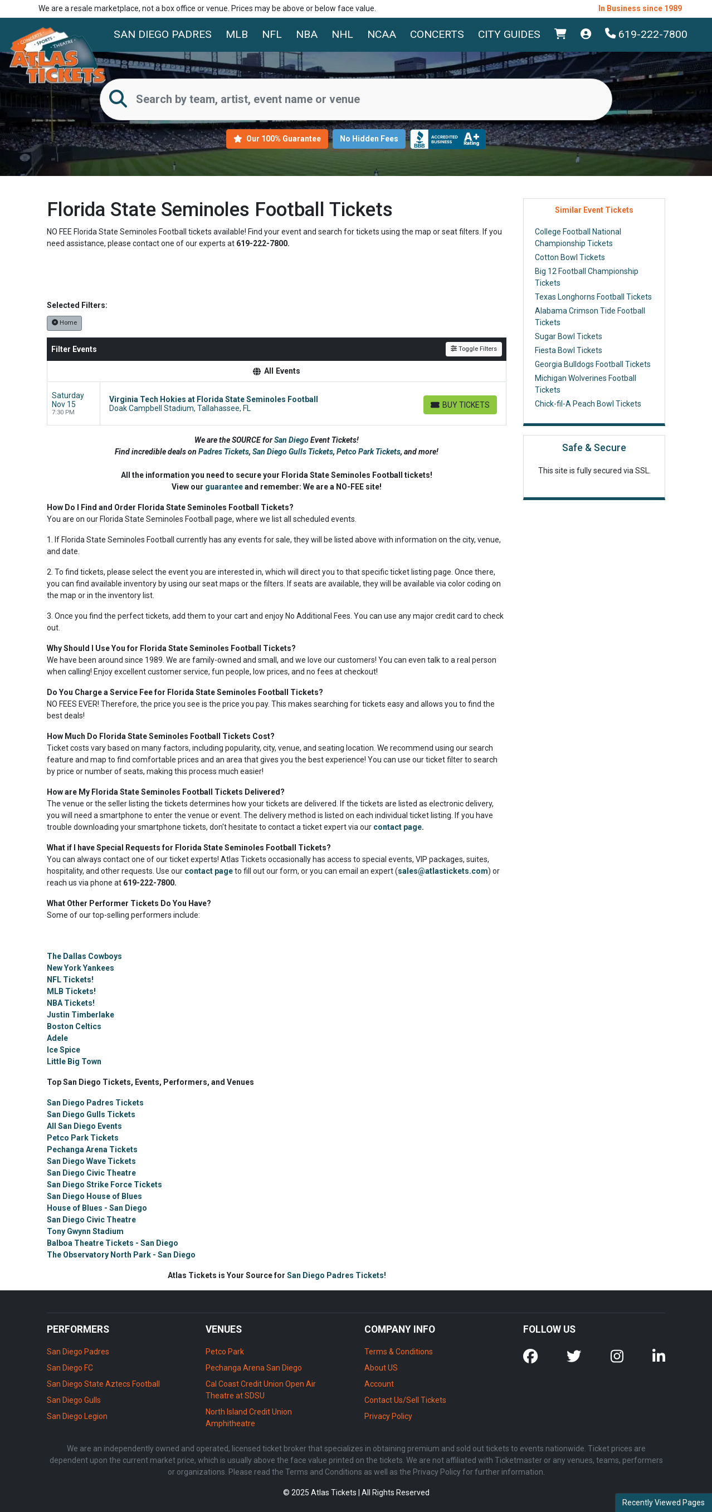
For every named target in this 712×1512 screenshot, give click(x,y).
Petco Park (225, 1351)
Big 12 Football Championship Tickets (586, 277)
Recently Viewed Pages (663, 1502)
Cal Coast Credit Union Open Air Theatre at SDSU (261, 1389)
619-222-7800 (646, 34)
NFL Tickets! (70, 979)
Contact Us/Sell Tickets (405, 1400)
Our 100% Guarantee (277, 138)
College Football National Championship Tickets (578, 237)
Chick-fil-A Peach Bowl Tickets (588, 403)
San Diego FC (70, 1367)
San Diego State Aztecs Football (103, 1383)
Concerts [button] (437, 34)
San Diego (292, 440)
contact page (397, 827)
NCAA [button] (381, 34)
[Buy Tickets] (460, 404)
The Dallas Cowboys (84, 956)
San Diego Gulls (74, 1400)
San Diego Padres (163, 34)
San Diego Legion (77, 1416)
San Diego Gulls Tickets (292, 451)
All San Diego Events (84, 1126)
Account (379, 1383)
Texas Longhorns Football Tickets (593, 296)
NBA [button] (307, 34)
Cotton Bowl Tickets (570, 257)
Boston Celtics (74, 1026)
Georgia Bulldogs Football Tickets (593, 364)
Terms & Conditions (398, 1351)
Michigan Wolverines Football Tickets (585, 384)
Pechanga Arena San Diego (254, 1367)
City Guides (509, 34)
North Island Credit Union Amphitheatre (249, 1417)
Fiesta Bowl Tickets (568, 350)
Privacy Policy (388, 1416)
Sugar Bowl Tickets (568, 336)
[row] (276, 403)
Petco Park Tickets (369, 451)
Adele (57, 1038)
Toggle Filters (474, 349)
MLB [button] (237, 34)
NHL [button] (342, 34)
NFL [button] (272, 34)
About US (381, 1367)
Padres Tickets (223, 451)
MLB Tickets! (71, 991)
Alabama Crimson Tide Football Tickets (590, 316)
